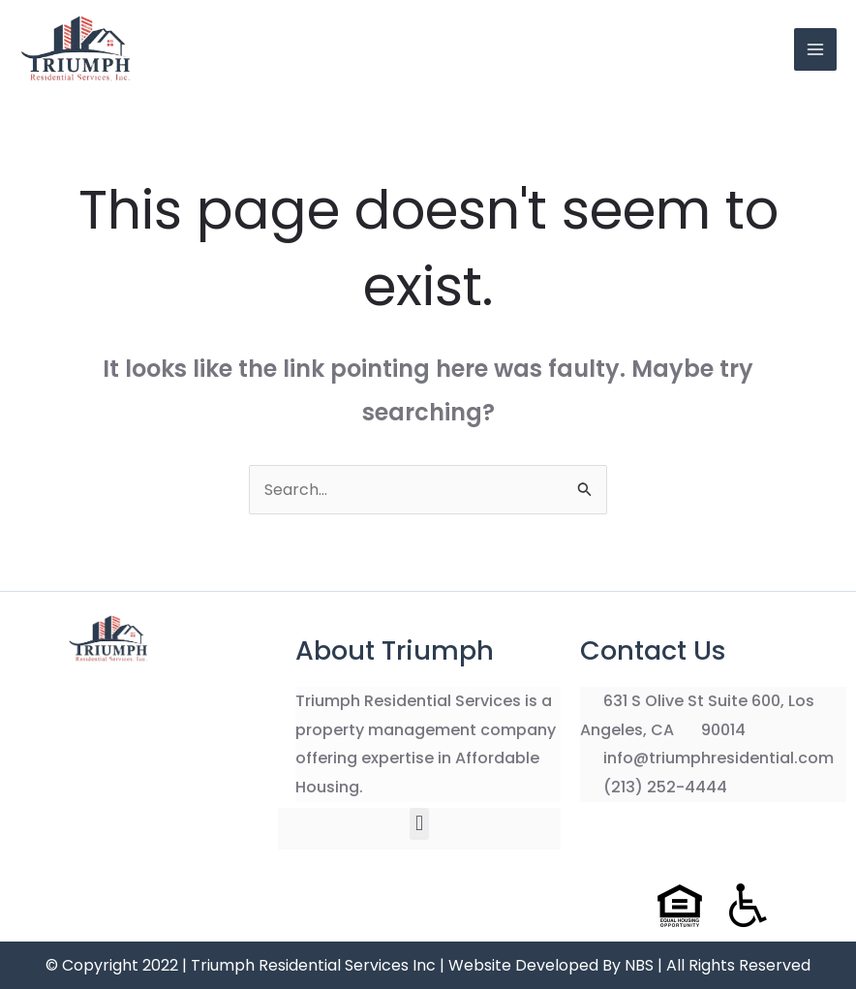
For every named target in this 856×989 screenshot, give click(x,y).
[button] (419, 824)
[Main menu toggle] (815, 49)
